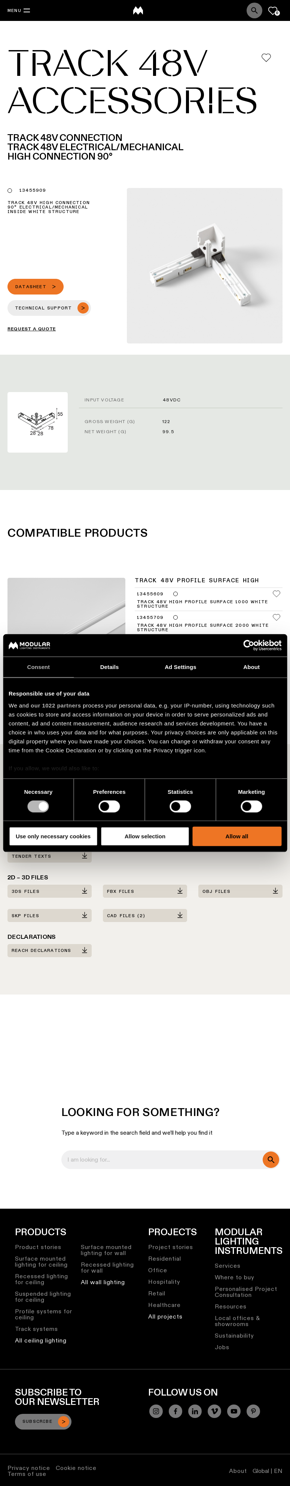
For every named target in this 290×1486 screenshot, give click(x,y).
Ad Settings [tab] (180, 667)
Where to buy (234, 1277)
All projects (165, 1316)
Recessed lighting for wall (107, 1267)
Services (228, 1265)
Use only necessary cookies (53, 836)
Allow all (237, 836)
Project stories (170, 1247)
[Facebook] (175, 1411)
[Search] (254, 10)
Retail (156, 1293)
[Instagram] (156, 1411)
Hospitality (164, 1281)
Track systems (36, 1328)
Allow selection (145, 836)
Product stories (38, 1247)
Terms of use (26, 1473)
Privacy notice (28, 1467)
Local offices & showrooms (237, 1321)
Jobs (222, 1347)
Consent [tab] (38, 667)
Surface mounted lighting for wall (106, 1250)
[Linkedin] (195, 1411)
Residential (164, 1258)
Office (157, 1270)
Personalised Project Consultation (246, 1291)
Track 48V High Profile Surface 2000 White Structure (203, 627)
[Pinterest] (253, 1411)
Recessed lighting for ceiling (41, 1279)
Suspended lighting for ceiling (43, 1296)
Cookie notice (76, 1467)
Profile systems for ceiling (43, 1314)
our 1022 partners (56, 705)
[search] (271, 1160)
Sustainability (234, 1335)
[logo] (138, 10)
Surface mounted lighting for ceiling (41, 1261)
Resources (231, 1306)
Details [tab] (109, 667)
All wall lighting (103, 1282)
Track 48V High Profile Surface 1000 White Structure (202, 604)
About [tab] (251, 667)
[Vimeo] (214, 1411)
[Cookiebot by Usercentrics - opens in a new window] (248, 645)
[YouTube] (234, 1411)
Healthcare (164, 1304)
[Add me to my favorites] (266, 57)
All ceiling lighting (41, 1340)
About (238, 1470)
